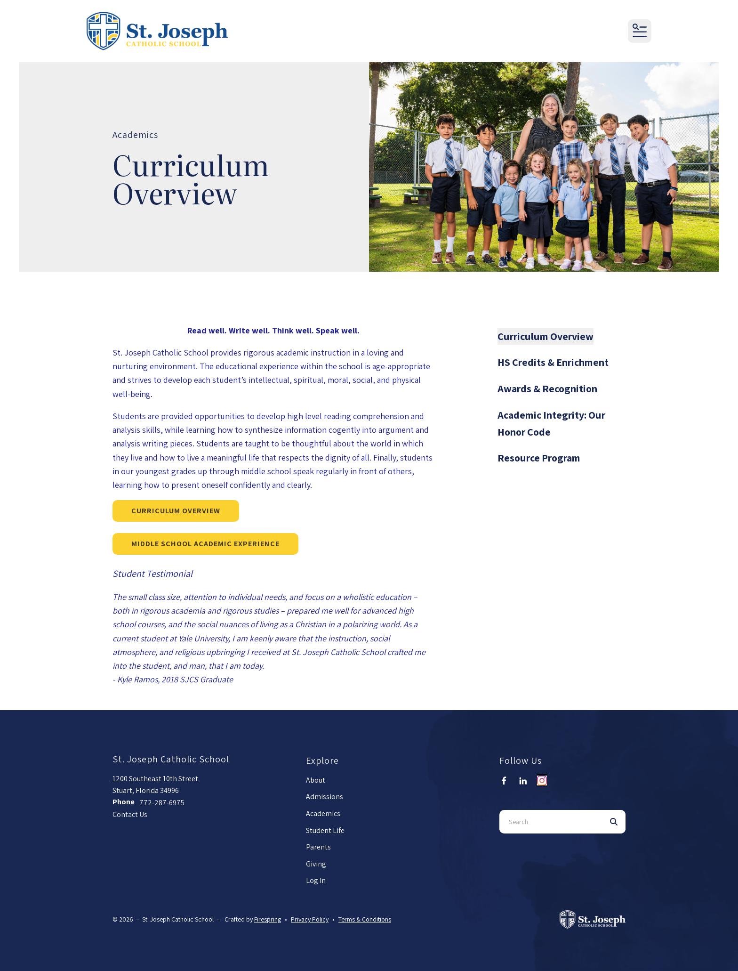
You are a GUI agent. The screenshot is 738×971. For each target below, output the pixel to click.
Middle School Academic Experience (205, 544)
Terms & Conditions (364, 919)
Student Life (325, 830)
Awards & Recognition (547, 388)
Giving (316, 864)
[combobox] (550, 821)
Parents (318, 847)
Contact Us (129, 814)
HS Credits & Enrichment (553, 362)
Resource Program (538, 457)
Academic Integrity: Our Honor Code (551, 423)
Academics (323, 813)
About (315, 780)
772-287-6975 (161, 803)
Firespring (267, 919)
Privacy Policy (310, 919)
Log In (316, 880)
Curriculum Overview (175, 511)
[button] (639, 31)
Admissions (324, 796)
